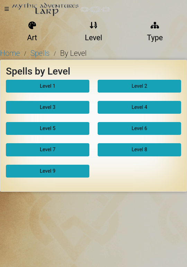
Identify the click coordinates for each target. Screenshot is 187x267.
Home (10, 53)
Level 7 (47, 150)
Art (32, 32)
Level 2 (139, 86)
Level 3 (47, 107)
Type (155, 32)
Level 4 (139, 107)
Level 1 (47, 86)
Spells (40, 53)
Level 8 (139, 150)
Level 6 (139, 128)
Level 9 (47, 171)
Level (93, 32)
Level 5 (47, 128)
